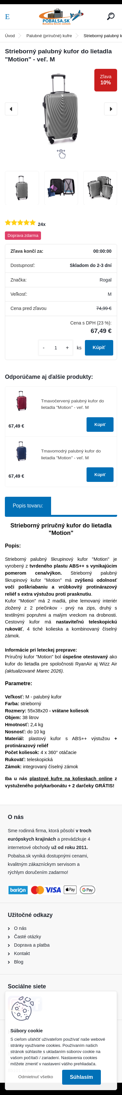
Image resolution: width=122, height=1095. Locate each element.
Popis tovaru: (28, 505)
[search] (110, 16)
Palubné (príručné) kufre (49, 35)
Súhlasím (81, 1077)
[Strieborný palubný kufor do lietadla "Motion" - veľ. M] (61, 109)
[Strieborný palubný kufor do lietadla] (22, 188)
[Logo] (61, 16)
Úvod (10, 35)
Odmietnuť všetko (35, 1076)
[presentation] (11, 108)
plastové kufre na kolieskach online (71, 778)
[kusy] (55, 348)
